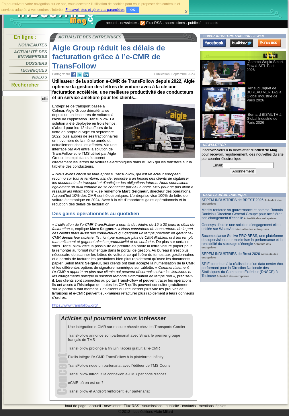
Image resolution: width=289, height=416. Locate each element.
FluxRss (269, 43)
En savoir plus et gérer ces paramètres (94, 10)
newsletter (128, 23)
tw (80, 75)
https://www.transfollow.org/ (75, 305)
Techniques (33, 70)
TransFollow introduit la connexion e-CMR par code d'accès (117, 374)
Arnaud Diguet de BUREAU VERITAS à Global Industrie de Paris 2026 (264, 94)
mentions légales (212, 406)
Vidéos (39, 77)
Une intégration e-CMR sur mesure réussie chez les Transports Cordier (126, 327)
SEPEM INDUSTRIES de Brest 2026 (231, 254)
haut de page (76, 406)
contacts (211, 23)
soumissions (175, 23)
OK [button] (132, 9)
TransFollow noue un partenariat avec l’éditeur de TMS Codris (119, 365)
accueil (111, 23)
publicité (195, 23)
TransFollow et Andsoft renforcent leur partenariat (109, 391)
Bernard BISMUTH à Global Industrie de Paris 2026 (264, 118)
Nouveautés (32, 45)
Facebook (214, 43)
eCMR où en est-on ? (86, 382)
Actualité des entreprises (30, 54)
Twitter (241, 43)
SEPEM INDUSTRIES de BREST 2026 (233, 200)
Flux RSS (151, 23)
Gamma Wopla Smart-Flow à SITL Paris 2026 (265, 66)
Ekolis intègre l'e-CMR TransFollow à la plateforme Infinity (115, 357)
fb (73, 75)
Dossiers (36, 63)
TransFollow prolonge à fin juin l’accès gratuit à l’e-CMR (114, 348)
